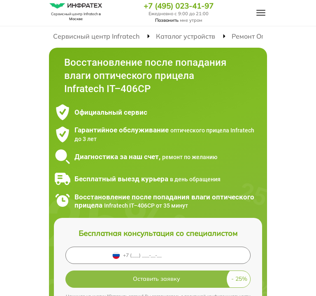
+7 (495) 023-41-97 (179, 6)
